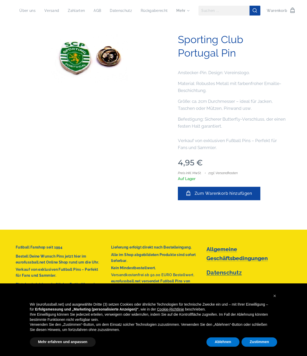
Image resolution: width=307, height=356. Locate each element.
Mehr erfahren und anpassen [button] (62, 342)
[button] (275, 296)
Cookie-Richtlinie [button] (170, 309)
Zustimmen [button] (259, 342)
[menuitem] (60, 10)
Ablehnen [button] (223, 342)
